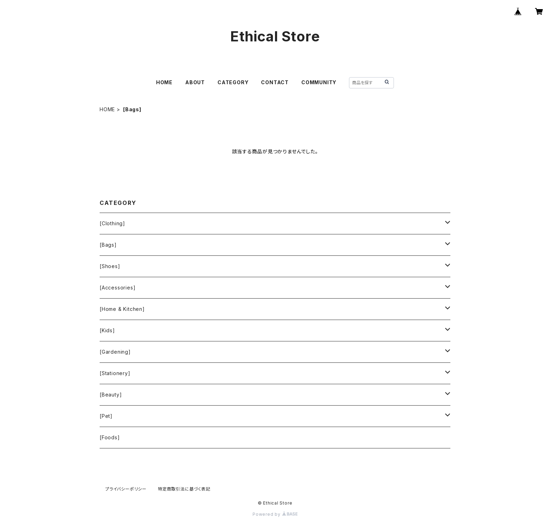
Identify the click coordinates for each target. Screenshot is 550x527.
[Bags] (108, 245)
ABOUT (195, 82)
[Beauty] (111, 395)
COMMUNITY (318, 82)
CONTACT (275, 82)
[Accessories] (117, 288)
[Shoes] (110, 266)
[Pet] (106, 416)
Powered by (275, 514)
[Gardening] (115, 352)
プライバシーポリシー (126, 489)
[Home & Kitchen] (122, 309)
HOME (164, 82)
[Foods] (110, 437)
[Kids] (107, 330)
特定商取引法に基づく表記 (184, 489)
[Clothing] (112, 223)
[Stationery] (115, 373)
